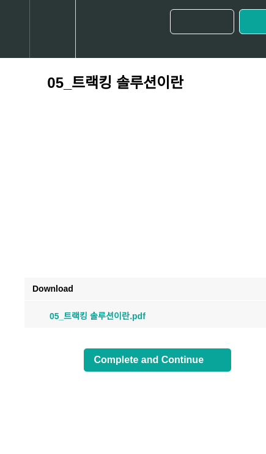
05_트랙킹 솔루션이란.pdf (89, 316)
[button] (14, 29)
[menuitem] (52, 29)
